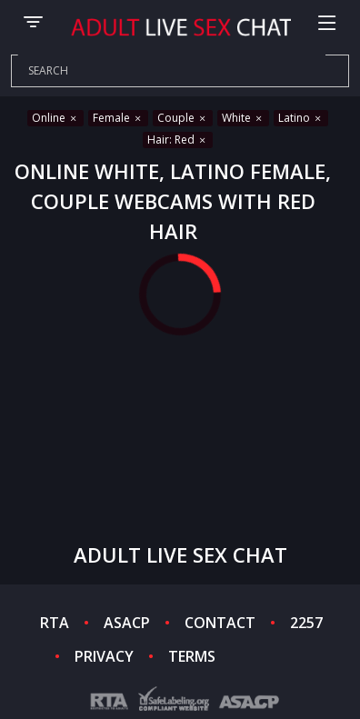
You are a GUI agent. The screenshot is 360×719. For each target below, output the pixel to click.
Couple (182, 117)
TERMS (191, 656)
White (243, 117)
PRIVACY (104, 656)
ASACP (127, 623)
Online (55, 117)
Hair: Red (177, 139)
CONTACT (220, 623)
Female (118, 117)
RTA (54, 623)
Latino (301, 117)
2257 (306, 623)
